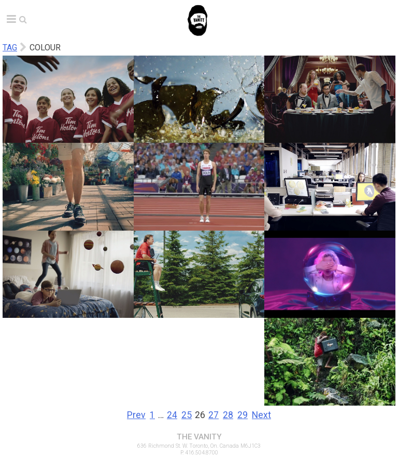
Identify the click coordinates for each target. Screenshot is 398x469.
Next (261, 415)
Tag (10, 47)
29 (242, 415)
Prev (136, 415)
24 (172, 415)
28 (228, 415)
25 (186, 415)
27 (213, 415)
